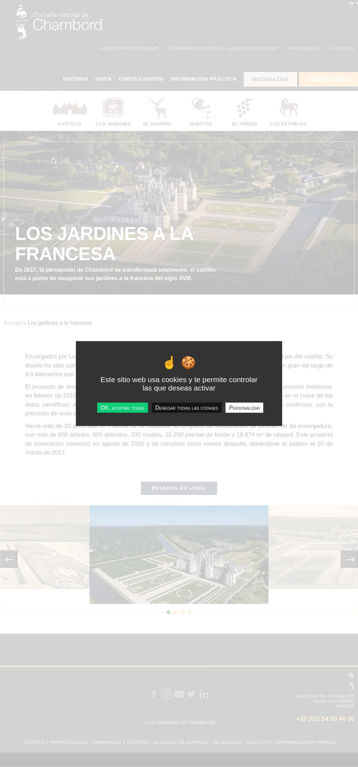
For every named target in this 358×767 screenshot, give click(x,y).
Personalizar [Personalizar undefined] (244, 407)
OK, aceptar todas (122, 407)
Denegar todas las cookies (186, 407)
